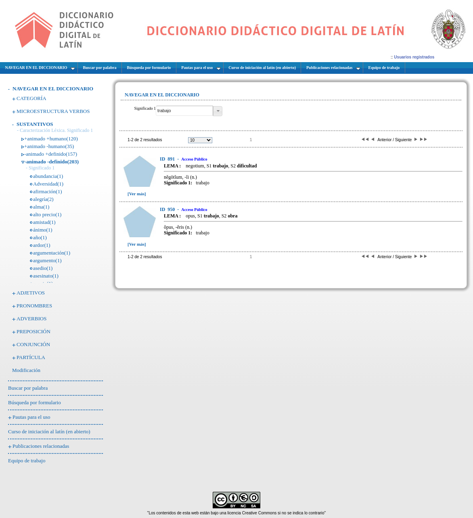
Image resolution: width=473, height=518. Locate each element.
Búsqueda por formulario (34, 402)
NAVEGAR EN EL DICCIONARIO (53, 89)
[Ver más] (137, 193)
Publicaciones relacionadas (41, 446)
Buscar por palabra (28, 388)
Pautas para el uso (31, 417)
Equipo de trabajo (26, 460)
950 (168, 209)
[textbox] (184, 111)
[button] (217, 111)
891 (168, 159)
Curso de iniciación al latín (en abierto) (49, 431)
